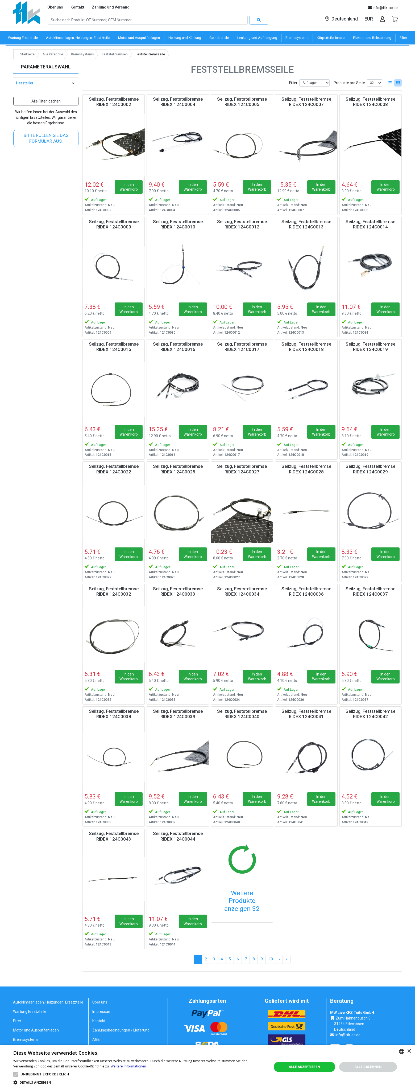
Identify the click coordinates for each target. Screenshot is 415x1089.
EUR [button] (368, 19)
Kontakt (77, 7)
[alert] (207, 1067)
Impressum (101, 1011)
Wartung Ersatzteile (29, 1011)
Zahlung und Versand (111, 7)
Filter (293, 83)
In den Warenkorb (128, 186)
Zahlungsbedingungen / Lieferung (121, 1030)
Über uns (55, 7)
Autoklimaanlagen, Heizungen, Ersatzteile (48, 1002)
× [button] (409, 1051)
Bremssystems (26, 1039)
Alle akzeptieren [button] (304, 1067)
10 (271, 959)
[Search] (148, 20)
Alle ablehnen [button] (368, 1067)
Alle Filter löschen (46, 101)
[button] (15, 1074)
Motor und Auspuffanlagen (36, 1030)
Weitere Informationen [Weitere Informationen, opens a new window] (128, 1066)
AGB (96, 1039)
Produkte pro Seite (349, 83)
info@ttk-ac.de (347, 1035)
